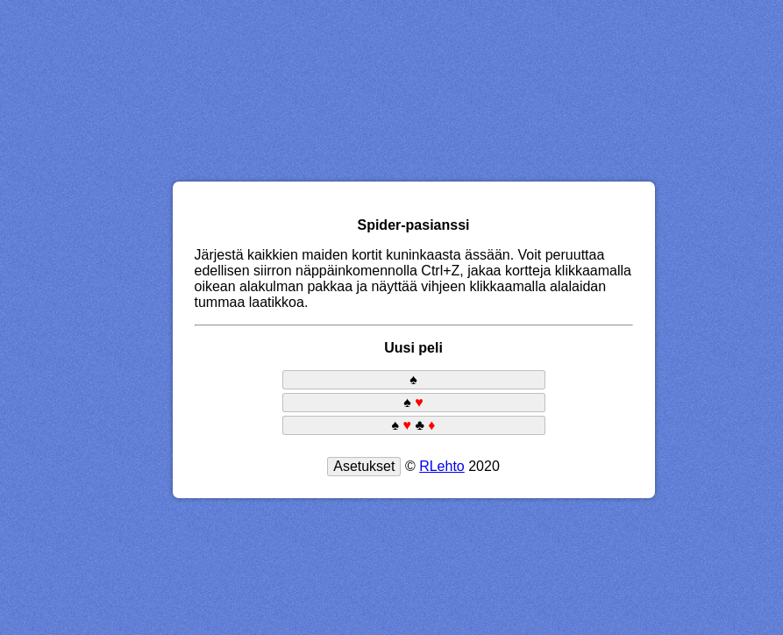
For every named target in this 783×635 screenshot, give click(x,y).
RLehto (442, 466)
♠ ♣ (413, 424)
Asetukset (364, 466)
